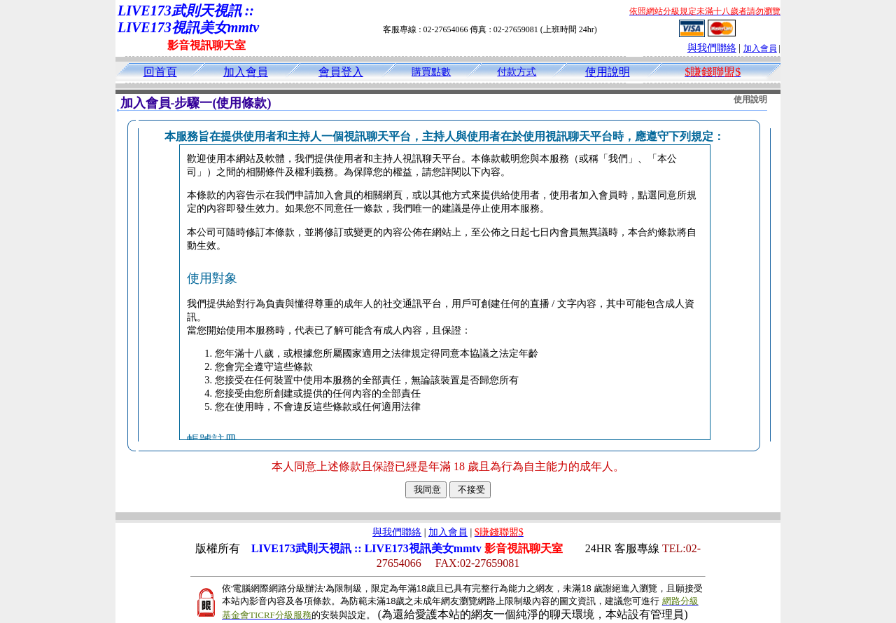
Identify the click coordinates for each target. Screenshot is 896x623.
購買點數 (431, 72)
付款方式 (516, 72)
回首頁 (160, 72)
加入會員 (760, 48)
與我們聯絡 (711, 48)
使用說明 (607, 72)
